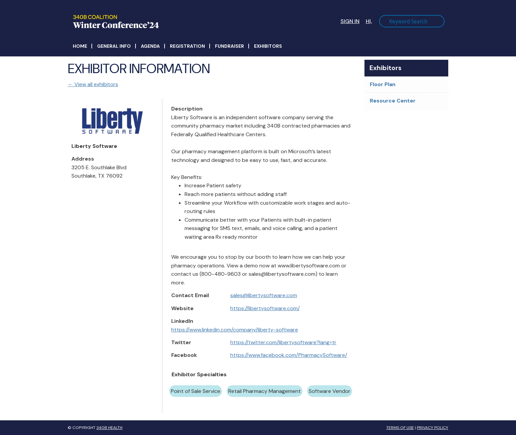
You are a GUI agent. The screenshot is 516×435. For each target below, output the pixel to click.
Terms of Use (400, 427)
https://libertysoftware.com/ (265, 308)
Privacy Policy (432, 427)
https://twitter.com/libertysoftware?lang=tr (283, 342)
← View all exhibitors (93, 84)
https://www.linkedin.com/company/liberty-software (234, 329)
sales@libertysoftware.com (263, 295)
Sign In (349, 21)
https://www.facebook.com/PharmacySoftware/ (288, 355)
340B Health (109, 427)
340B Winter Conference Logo (168, 21)
